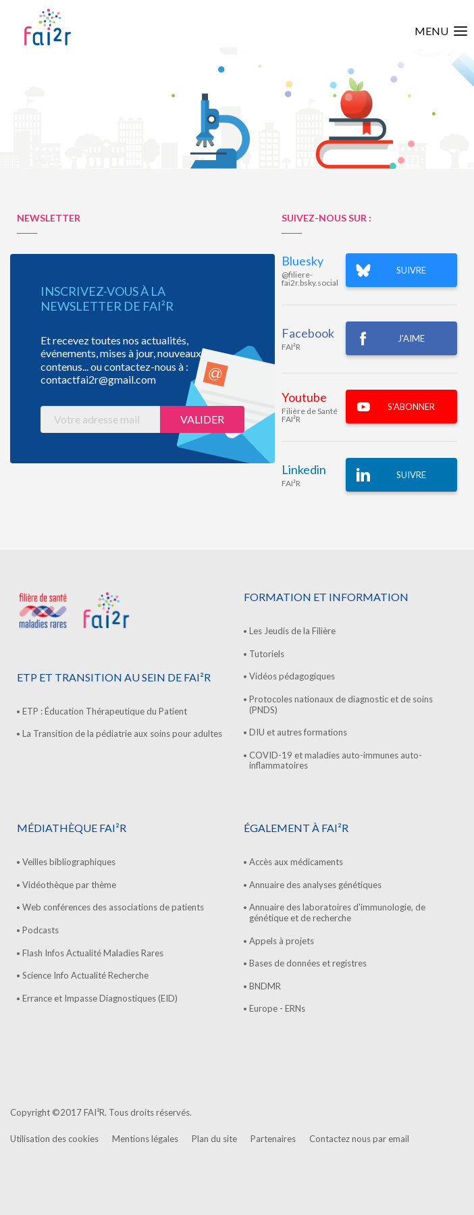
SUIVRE (411, 270)
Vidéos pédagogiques (292, 676)
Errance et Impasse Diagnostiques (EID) (100, 998)
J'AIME (411, 338)
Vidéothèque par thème (69, 884)
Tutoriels (266, 653)
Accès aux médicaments (296, 861)
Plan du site (214, 1138)
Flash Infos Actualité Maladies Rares (92, 953)
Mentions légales (145, 1138)
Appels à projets (281, 940)
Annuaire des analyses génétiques (315, 884)
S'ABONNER (411, 406)
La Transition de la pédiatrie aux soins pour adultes (122, 733)
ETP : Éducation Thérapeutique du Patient (104, 711)
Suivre (411, 474)
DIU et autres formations (298, 732)
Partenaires (273, 1138)
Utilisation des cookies (54, 1138)
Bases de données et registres (308, 963)
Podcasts (40, 930)
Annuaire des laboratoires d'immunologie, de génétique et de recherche (337, 912)
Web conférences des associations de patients (113, 907)
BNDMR (265, 986)
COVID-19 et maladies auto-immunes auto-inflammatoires (335, 760)
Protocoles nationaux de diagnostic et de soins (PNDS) (341, 704)
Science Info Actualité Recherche (85, 975)
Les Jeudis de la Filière (292, 630)
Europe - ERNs (277, 1008)
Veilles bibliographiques (68, 861)
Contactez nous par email (359, 1138)
